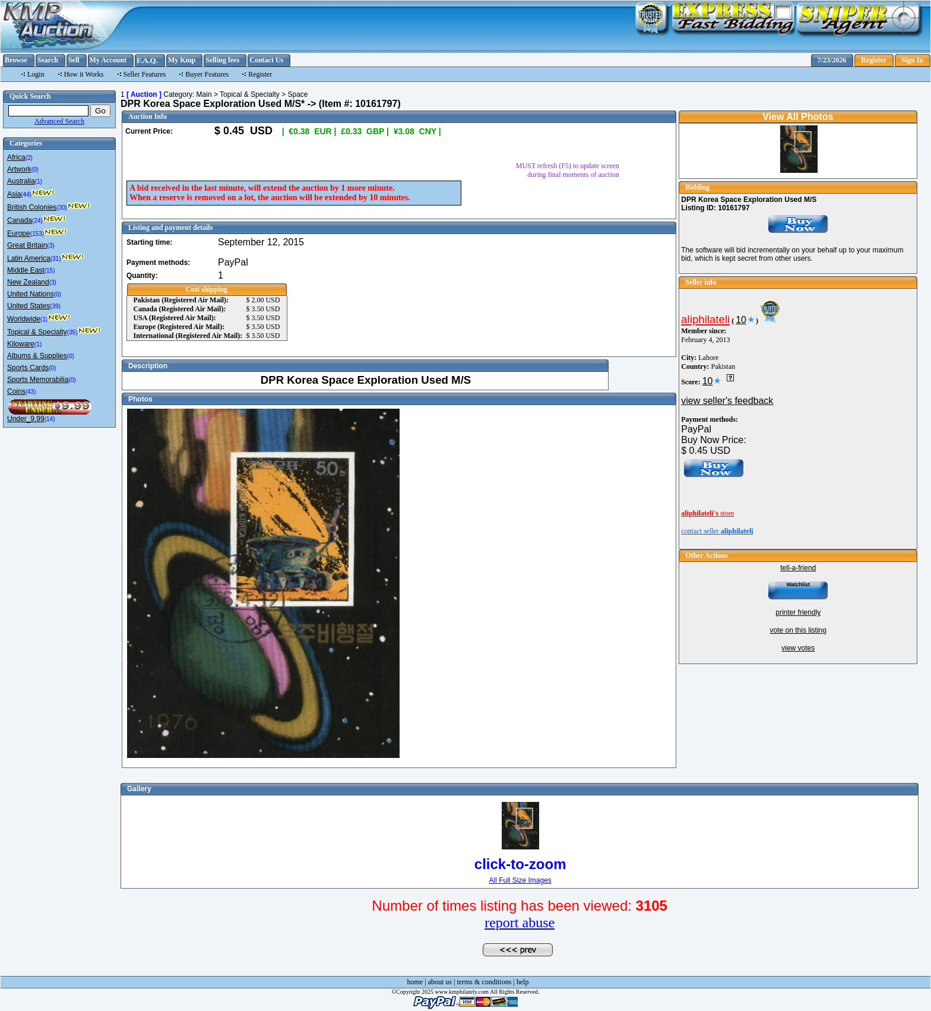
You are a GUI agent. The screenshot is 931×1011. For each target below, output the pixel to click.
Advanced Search (59, 121)
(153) (37, 233)
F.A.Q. (147, 60)
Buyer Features (207, 74)
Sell (74, 60)
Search (47, 60)
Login (36, 74)
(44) (26, 194)
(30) (61, 207)
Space (297, 94)
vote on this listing (798, 630)
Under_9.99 (26, 419)
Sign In (912, 60)
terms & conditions (484, 982)
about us (440, 982)
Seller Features (145, 74)
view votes (798, 648)
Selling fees (222, 60)
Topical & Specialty (37, 332)
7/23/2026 (832, 60)
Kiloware (20, 344)
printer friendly (798, 612)
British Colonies (31, 207)
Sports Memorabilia (37, 379)
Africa (16, 157)
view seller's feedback (727, 401)
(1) (38, 181)
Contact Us (266, 60)
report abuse (519, 922)
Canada (19, 220)
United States (28, 306)
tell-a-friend (798, 568)
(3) (50, 245)
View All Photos (797, 117)
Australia (21, 181)
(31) (55, 258)
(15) (50, 270)
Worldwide (23, 319)
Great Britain (27, 245)
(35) (72, 332)
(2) (29, 157)
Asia (14, 194)
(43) (31, 391)
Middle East (26, 270)
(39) (55, 306)
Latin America (28, 258)
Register (873, 60)
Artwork (19, 169)
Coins (16, 391)
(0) (35, 169)
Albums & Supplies (37, 356)
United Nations (30, 294)
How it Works (84, 74)
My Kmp (181, 60)
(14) (50, 419)
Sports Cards (28, 368)
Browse (16, 60)
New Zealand (28, 282)
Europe (18, 233)
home (415, 982)
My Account (108, 60)
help (523, 982)
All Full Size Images (520, 880)
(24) (37, 220)
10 (741, 320)
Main (204, 94)
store (707, 513)
